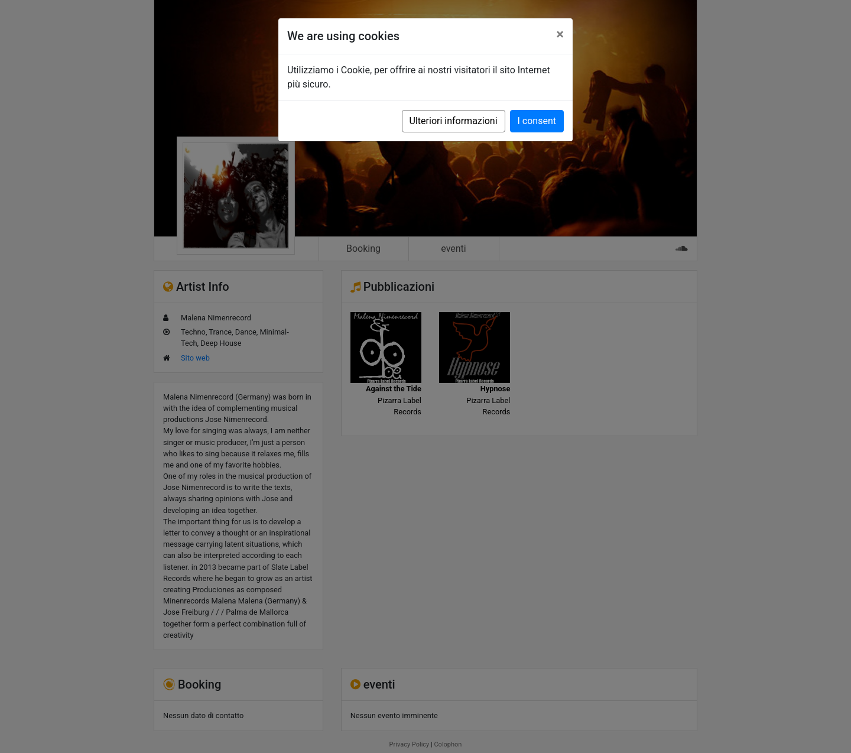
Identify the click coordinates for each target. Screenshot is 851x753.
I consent (537, 120)
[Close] (560, 34)
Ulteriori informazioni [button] (454, 120)
